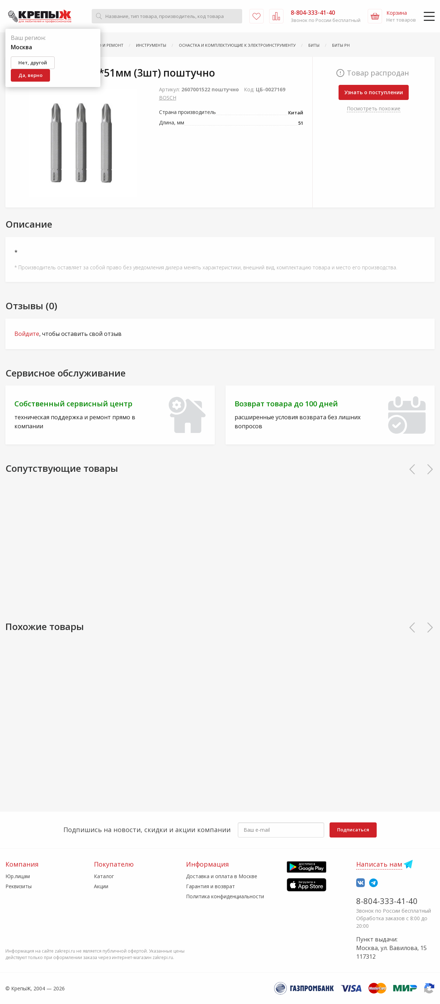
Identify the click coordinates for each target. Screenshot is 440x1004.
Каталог (104, 876)
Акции (101, 886)
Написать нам (379, 864)
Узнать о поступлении (373, 92)
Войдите (26, 334)
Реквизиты (18, 886)
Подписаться (353, 829)
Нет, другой (32, 62)
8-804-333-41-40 (387, 900)
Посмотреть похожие (373, 108)
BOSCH (167, 97)
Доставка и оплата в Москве (221, 876)
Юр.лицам (17, 876)
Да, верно (30, 75)
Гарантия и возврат (210, 886)
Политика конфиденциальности (225, 896)
